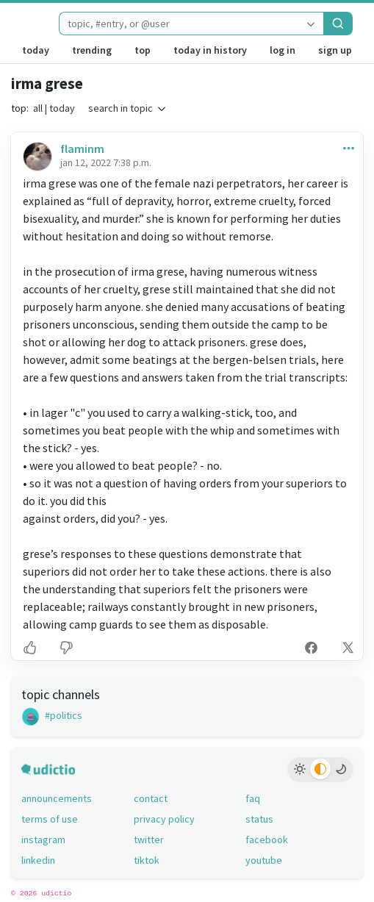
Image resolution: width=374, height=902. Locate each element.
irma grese (47, 83)
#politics (51, 715)
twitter (149, 839)
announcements (56, 798)
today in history (210, 50)
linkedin (38, 860)
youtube (263, 860)
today (35, 50)
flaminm (82, 148)
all (38, 108)
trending (92, 50)
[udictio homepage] (23, 23)
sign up (335, 50)
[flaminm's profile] (36, 156)
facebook (266, 839)
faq (252, 798)
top (142, 50)
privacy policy (164, 819)
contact (151, 798)
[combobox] (178, 23)
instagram (43, 839)
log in (282, 50)
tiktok (146, 860)
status (259, 819)
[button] (346, 147)
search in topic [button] (128, 108)
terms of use (49, 819)
